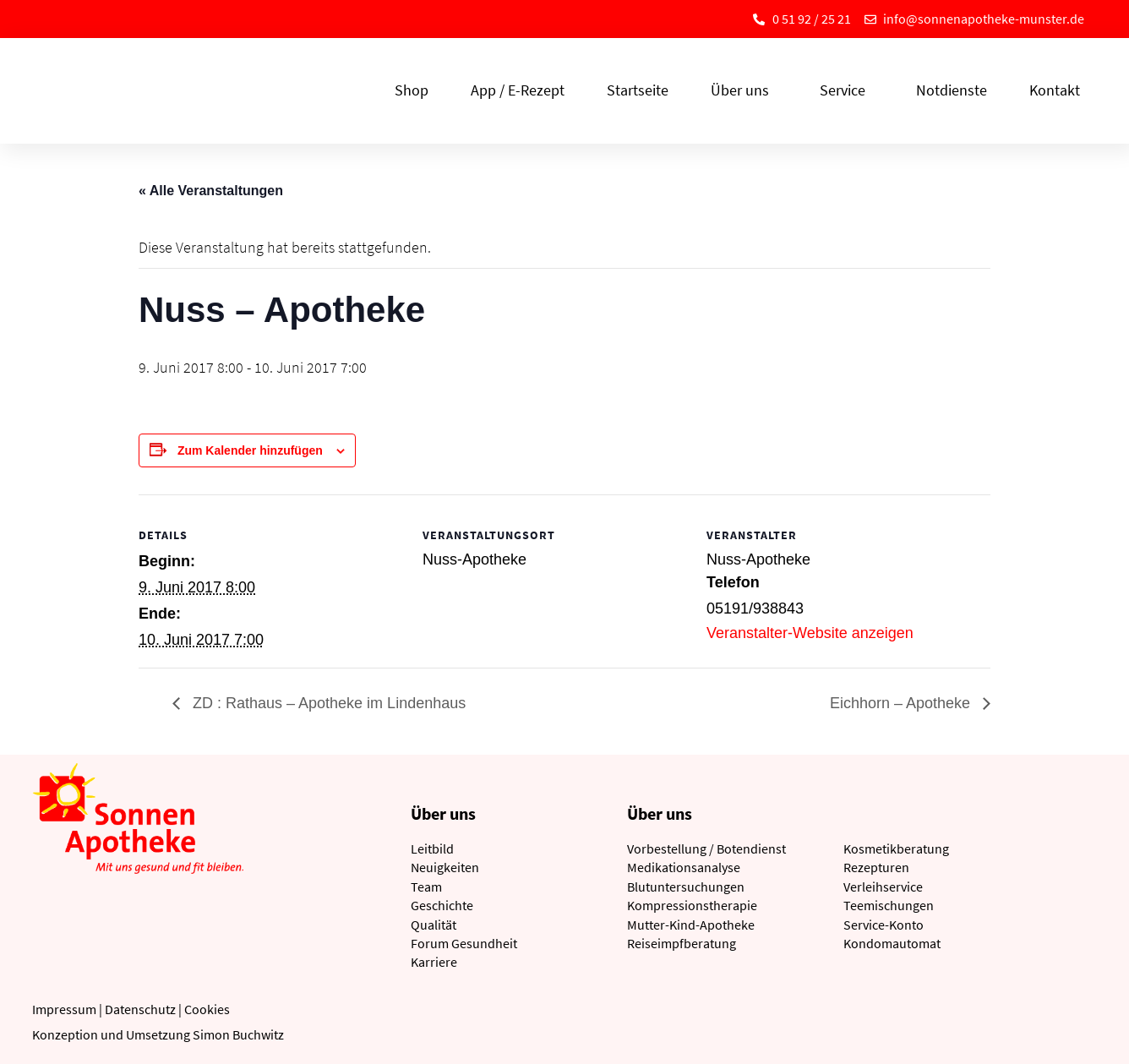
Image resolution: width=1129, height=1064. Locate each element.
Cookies (207, 1009)
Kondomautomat (892, 943)
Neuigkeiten (445, 867)
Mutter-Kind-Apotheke (691, 924)
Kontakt (1054, 90)
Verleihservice (883, 886)
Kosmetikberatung (896, 848)
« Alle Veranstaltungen (211, 190)
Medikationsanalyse (683, 867)
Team (426, 886)
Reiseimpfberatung (681, 943)
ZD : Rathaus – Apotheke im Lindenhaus (327, 703)
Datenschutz (140, 1009)
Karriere (434, 961)
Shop (411, 90)
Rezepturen (876, 867)
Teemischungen (888, 905)
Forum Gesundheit (464, 943)
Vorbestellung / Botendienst (706, 848)
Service (847, 90)
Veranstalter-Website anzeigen (810, 633)
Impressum (64, 1009)
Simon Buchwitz (238, 1034)
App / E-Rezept (517, 90)
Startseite (637, 90)
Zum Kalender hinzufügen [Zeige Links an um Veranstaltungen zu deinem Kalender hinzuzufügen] (250, 450)
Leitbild (432, 848)
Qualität (433, 924)
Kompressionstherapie (692, 905)
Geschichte (442, 905)
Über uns (744, 90)
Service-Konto (883, 924)
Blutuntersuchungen (685, 886)
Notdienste (951, 90)
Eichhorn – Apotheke (902, 703)
